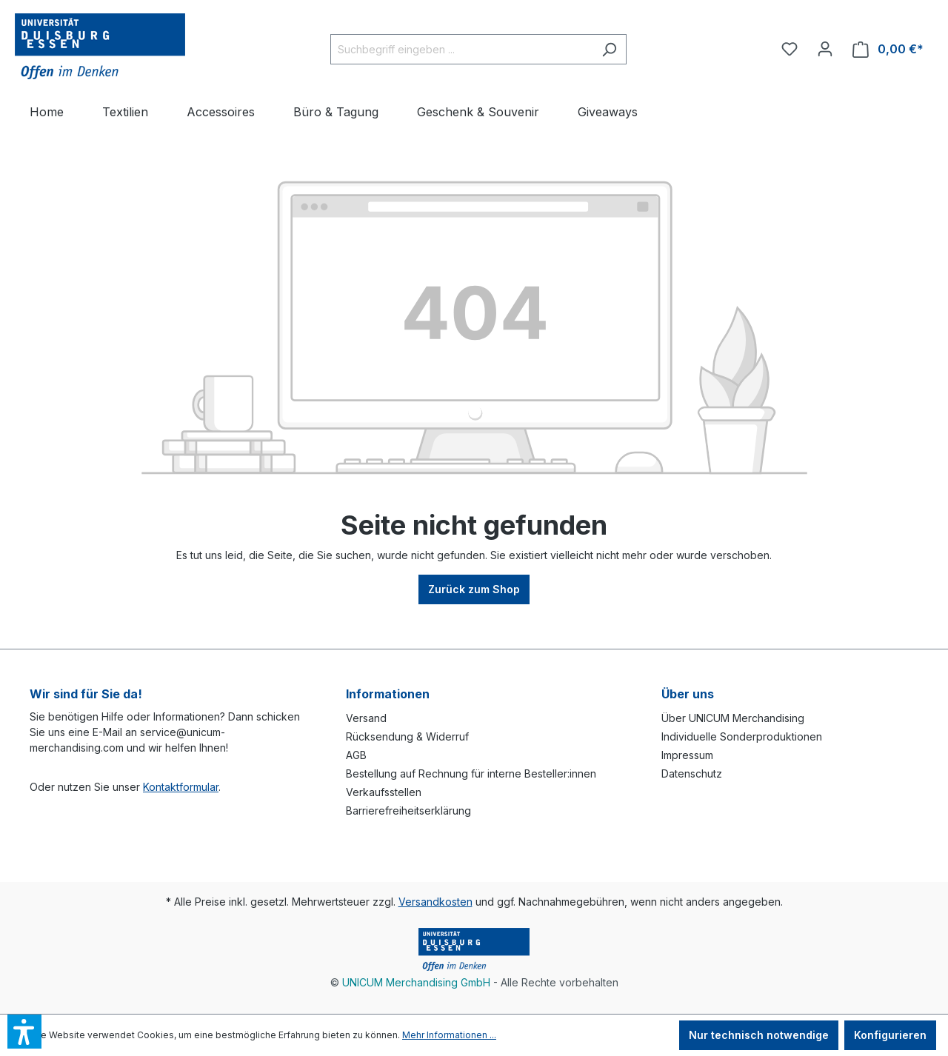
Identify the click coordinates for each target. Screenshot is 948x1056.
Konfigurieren (890, 1035)
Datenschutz (691, 773)
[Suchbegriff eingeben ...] (461, 49)
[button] (24, 1032)
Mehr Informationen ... (449, 1034)
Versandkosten (435, 901)
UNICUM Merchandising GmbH (416, 982)
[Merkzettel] (789, 49)
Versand (366, 718)
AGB (356, 755)
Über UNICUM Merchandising (732, 718)
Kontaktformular (180, 787)
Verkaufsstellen (383, 792)
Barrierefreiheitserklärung (408, 810)
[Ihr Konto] (825, 49)
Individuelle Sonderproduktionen (741, 736)
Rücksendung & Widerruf (407, 736)
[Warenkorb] (888, 49)
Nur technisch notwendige (759, 1035)
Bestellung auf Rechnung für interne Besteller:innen (471, 773)
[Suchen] (609, 49)
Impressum (687, 755)
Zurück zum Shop (474, 589)
